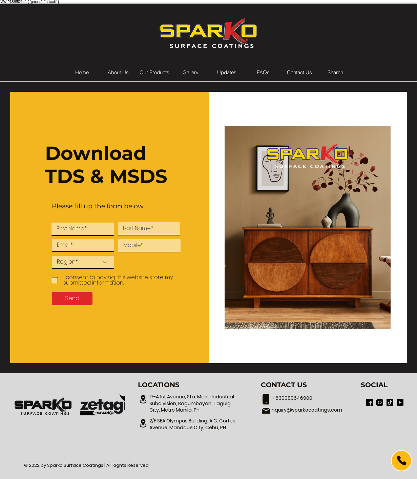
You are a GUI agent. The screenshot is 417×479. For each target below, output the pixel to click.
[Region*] (83, 262)
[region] (381, 461)
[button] (154, 72)
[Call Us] (401, 460)
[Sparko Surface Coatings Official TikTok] (390, 402)
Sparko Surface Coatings (75, 465)
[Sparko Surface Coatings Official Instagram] (379, 402)
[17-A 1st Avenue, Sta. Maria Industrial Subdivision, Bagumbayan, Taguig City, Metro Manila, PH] (143, 399)
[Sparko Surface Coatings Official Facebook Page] (369, 402)
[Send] (72, 298)
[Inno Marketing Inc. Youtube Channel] (400, 402)
